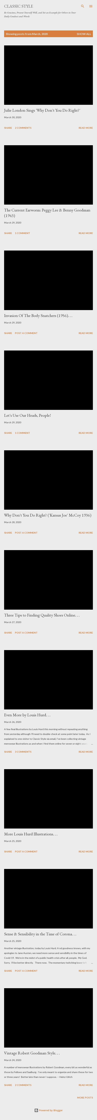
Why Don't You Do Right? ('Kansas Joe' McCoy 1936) (47, 515)
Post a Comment (26, 333)
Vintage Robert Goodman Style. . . (32, 1053)
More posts (85, 1097)
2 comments (23, 127)
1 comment (22, 233)
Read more (86, 127)
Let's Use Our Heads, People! (27, 415)
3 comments (23, 751)
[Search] (83, 6)
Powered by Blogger (48, 1110)
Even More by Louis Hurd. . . (27, 715)
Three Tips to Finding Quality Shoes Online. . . (42, 615)
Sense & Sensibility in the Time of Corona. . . (40, 934)
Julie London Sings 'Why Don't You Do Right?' (42, 110)
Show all (84, 33)
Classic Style (18, 6)
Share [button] (8, 127)
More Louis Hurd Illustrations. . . (30, 834)
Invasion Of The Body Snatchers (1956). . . (38, 315)
